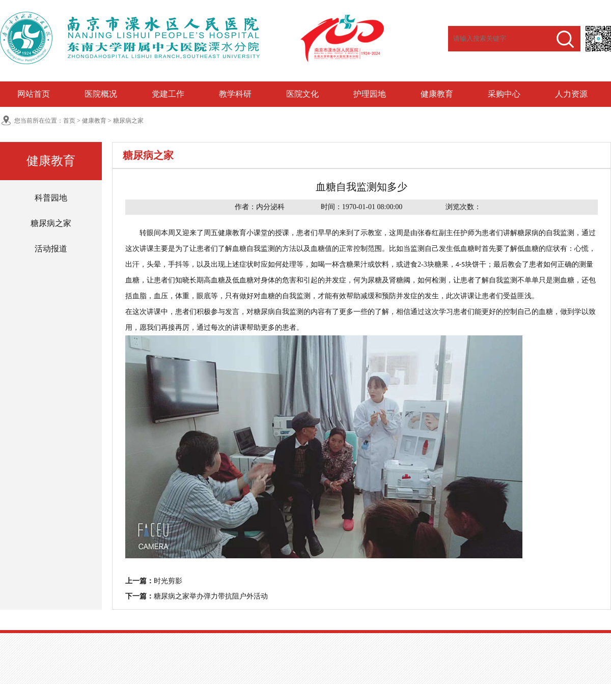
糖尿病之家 (128, 120)
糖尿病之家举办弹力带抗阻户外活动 (211, 596)
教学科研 (235, 94)
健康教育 (437, 94)
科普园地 (51, 197)
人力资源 (571, 94)
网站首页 (33, 94)
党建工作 (168, 94)
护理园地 (369, 94)
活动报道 (51, 248)
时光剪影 (168, 581)
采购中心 (504, 94)
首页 (69, 120)
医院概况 (101, 94)
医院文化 (302, 94)
